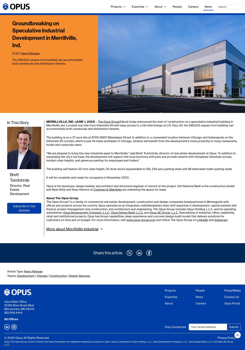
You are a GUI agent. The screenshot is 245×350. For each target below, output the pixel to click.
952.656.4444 (13, 312)
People (177, 6)
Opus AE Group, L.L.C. (164, 212)
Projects (118, 6)
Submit (234, 327)
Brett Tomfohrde (19, 177)
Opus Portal (232, 303)
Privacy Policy (227, 338)
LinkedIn (202, 220)
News (208, 6)
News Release (30, 53)
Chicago (42, 276)
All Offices (11, 319)
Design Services (79, 276)
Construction (58, 276)
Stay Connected (175, 327)
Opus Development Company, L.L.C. (86, 212)
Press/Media (232, 290)
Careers (193, 6)
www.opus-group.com (141, 220)
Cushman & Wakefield (107, 189)
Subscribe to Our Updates (24, 208)
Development (26, 276)
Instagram (221, 220)
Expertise (140, 6)
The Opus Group (109, 121)
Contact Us (231, 297)
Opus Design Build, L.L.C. (127, 212)
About (160, 6)
